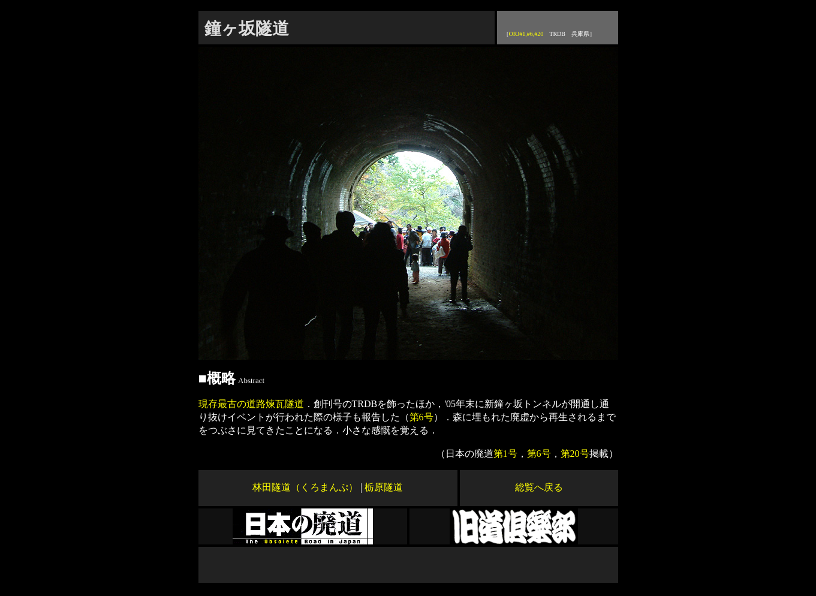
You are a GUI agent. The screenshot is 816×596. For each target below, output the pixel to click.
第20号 (575, 453)
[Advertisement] (408, 565)
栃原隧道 (384, 487)
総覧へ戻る (539, 487)
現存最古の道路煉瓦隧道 (251, 404)
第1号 (505, 453)
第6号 (421, 417)
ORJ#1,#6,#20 (526, 34)
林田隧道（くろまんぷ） (305, 487)
